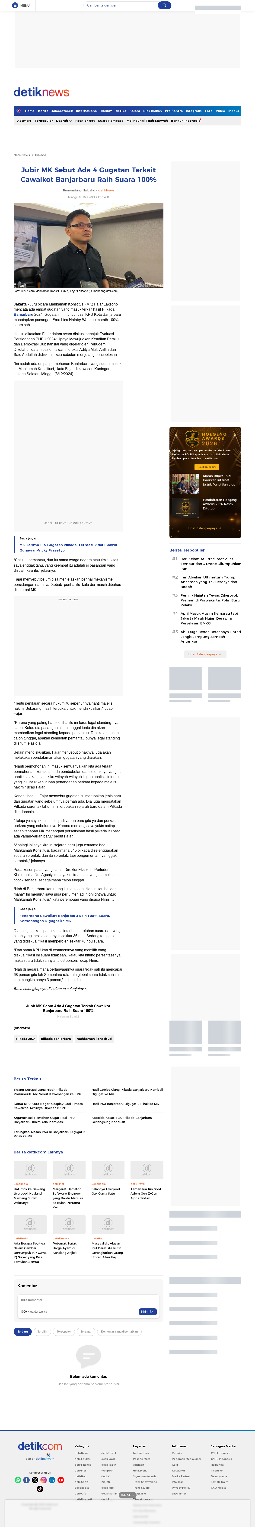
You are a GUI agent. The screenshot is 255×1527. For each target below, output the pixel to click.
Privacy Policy (181, 1487)
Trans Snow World (145, 1482)
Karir (175, 1464)
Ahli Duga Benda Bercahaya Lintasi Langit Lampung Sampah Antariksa (211, 637)
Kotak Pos (178, 1470)
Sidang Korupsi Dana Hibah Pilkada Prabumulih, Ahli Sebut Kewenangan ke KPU (47, 1092)
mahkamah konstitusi (94, 1039)
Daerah (64, 121)
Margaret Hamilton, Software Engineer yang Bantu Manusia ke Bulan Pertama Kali (68, 1198)
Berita (43, 111)
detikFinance (83, 1464)
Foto (209, 111)
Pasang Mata (141, 1459)
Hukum (106, 111)
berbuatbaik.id (142, 1453)
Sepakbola (82, 1487)
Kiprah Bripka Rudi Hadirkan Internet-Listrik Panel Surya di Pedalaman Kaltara (218, 480)
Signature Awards (144, 1476)
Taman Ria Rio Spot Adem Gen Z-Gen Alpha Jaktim (146, 1193)
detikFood (108, 1459)
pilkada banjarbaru (56, 1039)
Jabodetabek (62, 111)
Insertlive (217, 1470)
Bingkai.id (139, 1493)
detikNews (22, 155)
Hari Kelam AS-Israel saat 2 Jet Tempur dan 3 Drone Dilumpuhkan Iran (211, 564)
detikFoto (107, 1487)
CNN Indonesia (220, 1453)
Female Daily (219, 1482)
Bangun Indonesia (185, 120)
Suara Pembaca (110, 120)
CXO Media (218, 1487)
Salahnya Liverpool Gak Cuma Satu (106, 1191)
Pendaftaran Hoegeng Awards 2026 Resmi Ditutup (220, 504)
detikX (121, 111)
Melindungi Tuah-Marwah (147, 120)
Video (220, 111)
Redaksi (177, 1453)
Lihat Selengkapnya (205, 528)
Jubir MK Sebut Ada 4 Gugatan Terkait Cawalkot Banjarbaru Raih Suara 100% (68, 1008)
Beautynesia (219, 1476)
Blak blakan (152, 111)
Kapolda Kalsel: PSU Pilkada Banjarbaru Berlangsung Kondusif (122, 1120)
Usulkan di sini (207, 467)
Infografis (194, 111)
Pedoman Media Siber (186, 1459)
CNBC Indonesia (221, 1459)
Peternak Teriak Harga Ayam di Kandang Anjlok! (65, 1247)
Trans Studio (141, 1487)
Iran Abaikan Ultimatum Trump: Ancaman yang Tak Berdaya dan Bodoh (209, 582)
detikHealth (108, 1464)
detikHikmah (109, 1493)
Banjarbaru (23, 315)
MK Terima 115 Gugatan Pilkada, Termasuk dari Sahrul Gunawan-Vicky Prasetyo (68, 547)
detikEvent (140, 1470)
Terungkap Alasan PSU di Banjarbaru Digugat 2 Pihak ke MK (49, 1134)
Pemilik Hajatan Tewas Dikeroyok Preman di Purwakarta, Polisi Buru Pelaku (210, 600)
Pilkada (40, 155)
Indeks (233, 111)
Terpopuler (44, 120)
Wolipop (107, 1470)
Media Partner (181, 1476)
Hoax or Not (85, 120)
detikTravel (108, 1453)
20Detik (106, 1482)
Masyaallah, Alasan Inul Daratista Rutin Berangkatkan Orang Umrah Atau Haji (107, 1250)
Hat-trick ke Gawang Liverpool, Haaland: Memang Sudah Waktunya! (29, 1196)
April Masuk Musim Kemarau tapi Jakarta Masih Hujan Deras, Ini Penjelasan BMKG (209, 618)
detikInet (80, 1470)
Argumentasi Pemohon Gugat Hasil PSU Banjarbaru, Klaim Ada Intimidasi (44, 1120)
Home (30, 111)
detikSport (81, 1482)
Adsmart (24, 120)
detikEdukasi (83, 1459)
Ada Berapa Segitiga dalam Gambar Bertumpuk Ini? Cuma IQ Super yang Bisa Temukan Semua (30, 1252)
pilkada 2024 (25, 1039)
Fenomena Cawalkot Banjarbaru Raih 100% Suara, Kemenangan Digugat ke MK (64, 918)
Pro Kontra (174, 111)
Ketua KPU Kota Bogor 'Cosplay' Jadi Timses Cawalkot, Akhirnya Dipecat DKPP (48, 1106)
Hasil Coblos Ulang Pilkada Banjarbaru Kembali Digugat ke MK (127, 1092)
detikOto (80, 1493)
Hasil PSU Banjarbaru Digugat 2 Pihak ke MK (125, 1104)
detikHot (80, 1476)
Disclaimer (179, 1493)
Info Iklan (178, 1482)
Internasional (87, 111)
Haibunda (217, 1464)
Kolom (135, 111)
